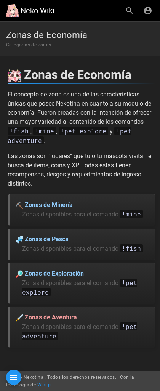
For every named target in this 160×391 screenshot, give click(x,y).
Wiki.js (44, 385)
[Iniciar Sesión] (148, 11)
